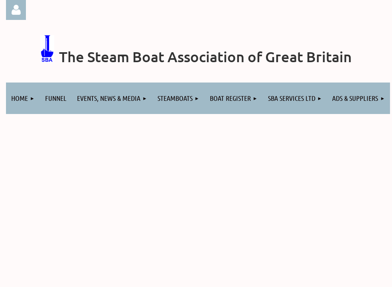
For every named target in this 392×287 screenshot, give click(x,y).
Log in (16, 10)
